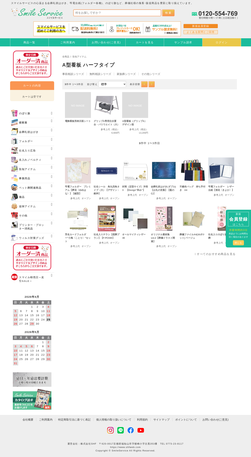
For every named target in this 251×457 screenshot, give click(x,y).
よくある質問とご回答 (201, 32)
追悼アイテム (27, 206)
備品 (22, 197)
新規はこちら (238, 219)
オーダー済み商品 (32, 256)
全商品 (65, 56)
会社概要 (28, 419)
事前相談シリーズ (73, 73)
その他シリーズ (150, 73)
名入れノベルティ (30, 160)
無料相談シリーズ (100, 73)
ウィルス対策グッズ (31, 238)
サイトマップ (161, 419)
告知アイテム (79, 56)
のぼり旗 (24, 113)
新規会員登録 (200, 26)
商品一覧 (29, 42)
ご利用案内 (67, 42)
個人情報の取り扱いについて (113, 419)
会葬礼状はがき (29, 132)
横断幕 (23, 122)
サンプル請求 (183, 42)
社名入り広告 (27, 150)
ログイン (222, 42)
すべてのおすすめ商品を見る (216, 253)
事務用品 (24, 178)
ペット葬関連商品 (30, 188)
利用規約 (142, 419)
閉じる (238, 242)
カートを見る (145, 42)
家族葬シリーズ (126, 73)
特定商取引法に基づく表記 (74, 419)
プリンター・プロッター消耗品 (31, 227)
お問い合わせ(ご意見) (106, 42)
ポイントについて (186, 419)
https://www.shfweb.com (125, 447)
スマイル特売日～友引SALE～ (31, 279)
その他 (23, 215)
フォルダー (26, 141)
